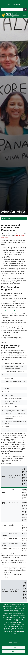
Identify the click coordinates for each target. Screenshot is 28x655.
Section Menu (14, 218)
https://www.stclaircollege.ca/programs (13, 311)
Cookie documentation (14, 638)
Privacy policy (14, 636)
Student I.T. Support (14, 7)
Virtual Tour (16, 4)
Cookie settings (13, 642)
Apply (9, 4)
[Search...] (12, 9)
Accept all (13, 651)
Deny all (13, 647)
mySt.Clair (7, 1)
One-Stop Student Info (17, 1)
